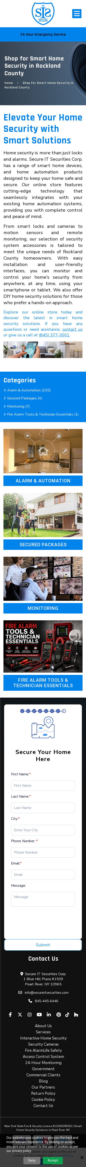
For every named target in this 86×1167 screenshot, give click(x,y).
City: (15, 818)
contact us (72, 329)
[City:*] (43, 830)
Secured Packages (43, 544)
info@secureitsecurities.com (47, 992)
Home (9, 83)
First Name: (21, 774)
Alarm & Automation (43, 480)
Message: (18, 885)
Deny (32, 1160)
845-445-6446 (46, 1001)
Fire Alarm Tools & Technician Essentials (43, 682)
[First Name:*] (43, 785)
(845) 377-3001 (54, 335)
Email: (16, 863)
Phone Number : (24, 841)
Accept (53, 1160)
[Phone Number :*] (43, 852)
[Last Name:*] (43, 808)
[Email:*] (43, 874)
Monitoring (43, 608)
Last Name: (21, 796)
